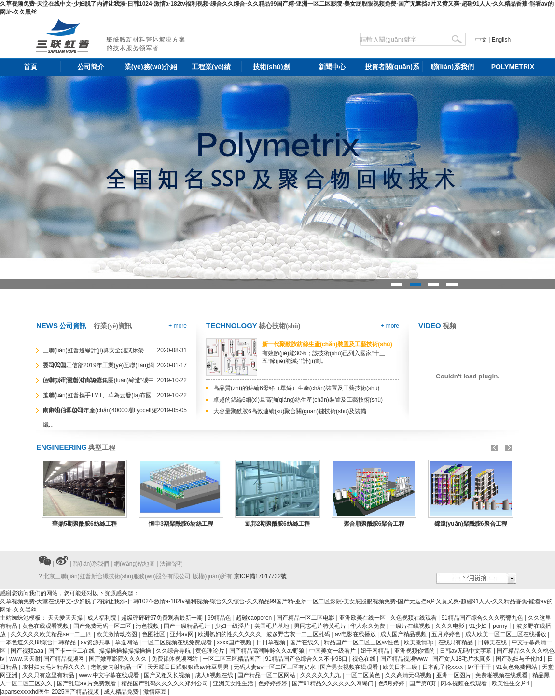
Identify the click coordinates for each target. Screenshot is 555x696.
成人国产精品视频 (404, 634)
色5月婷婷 (392, 683)
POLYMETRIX (513, 66)
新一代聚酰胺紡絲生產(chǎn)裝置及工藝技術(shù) (327, 344)
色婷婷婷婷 (273, 683)
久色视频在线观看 (414, 617)
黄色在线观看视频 (46, 626)
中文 (481, 39)
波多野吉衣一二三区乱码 (299, 634)
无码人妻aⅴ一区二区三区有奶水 (275, 667)
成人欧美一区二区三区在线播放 (506, 634)
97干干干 (480, 667)
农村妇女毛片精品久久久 (54, 667)
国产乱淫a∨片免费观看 (87, 683)
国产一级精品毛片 (187, 626)
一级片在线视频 (411, 626)
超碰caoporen (254, 617)
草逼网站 (127, 642)
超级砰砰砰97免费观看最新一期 (163, 617)
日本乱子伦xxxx (443, 667)
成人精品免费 (122, 691)
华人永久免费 (368, 626)
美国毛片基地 (272, 626)
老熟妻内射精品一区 (117, 667)
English (501, 39)
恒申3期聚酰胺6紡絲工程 (181, 523)
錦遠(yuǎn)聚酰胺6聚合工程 (470, 523)
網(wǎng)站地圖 (134, 563)
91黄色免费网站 (517, 667)
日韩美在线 (493, 642)
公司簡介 (90, 66)
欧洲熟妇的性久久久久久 (230, 634)
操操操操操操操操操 (126, 650)
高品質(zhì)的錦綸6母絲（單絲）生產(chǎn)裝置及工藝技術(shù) (296, 388)
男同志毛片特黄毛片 (320, 626)
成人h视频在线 (215, 675)
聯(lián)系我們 (452, 66)
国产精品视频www (404, 658)
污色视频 (148, 626)
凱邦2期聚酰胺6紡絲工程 (277, 523)
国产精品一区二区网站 (267, 675)
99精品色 (220, 617)
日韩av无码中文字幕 (467, 650)
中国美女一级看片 (333, 650)
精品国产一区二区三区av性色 (362, 642)
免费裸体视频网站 (175, 658)
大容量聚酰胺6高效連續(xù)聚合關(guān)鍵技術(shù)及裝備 (289, 411)
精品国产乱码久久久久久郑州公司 (165, 683)
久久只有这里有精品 (49, 675)
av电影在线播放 (356, 634)
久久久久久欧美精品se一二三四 (52, 634)
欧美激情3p (419, 642)
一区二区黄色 (364, 675)
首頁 (30, 66)
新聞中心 (332, 66)
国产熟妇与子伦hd (520, 658)
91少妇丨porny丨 (491, 626)
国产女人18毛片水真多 (462, 658)
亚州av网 (182, 634)
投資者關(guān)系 (392, 66)
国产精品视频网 (64, 658)
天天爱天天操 (66, 617)
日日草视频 (271, 642)
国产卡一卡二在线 (72, 650)
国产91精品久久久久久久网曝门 (333, 683)
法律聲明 (171, 563)
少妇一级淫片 (233, 626)
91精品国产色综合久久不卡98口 (307, 658)
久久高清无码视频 (409, 675)
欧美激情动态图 (118, 634)
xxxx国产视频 (235, 642)
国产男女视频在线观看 (349, 667)
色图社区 (154, 634)
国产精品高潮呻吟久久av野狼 (267, 650)
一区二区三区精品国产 (232, 658)
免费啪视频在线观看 (502, 675)
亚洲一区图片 (454, 675)
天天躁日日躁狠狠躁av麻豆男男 (188, 667)
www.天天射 (25, 658)
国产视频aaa (28, 650)
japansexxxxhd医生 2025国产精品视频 (50, 691)
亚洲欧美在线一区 (363, 617)
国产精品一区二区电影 (306, 617)
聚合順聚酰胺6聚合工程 (374, 523)
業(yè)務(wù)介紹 (151, 66)
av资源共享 (96, 642)
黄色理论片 (210, 650)
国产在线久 (305, 642)
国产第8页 (423, 683)
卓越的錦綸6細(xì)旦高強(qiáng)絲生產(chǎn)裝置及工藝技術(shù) (298, 399)
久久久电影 (450, 626)
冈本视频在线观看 (464, 683)
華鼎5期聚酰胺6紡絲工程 (84, 523)
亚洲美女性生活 (234, 683)
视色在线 (364, 658)
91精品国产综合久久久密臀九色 (483, 617)
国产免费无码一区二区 (103, 626)
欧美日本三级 (401, 667)
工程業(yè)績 (211, 66)
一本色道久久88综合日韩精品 (39, 642)
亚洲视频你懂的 (415, 650)
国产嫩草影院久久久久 (118, 658)
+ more (177, 325)
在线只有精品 (456, 642)
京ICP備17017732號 (260, 576)
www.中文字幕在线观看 (110, 675)
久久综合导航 (174, 650)
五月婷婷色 (446, 634)
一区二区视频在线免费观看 (177, 642)
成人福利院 (102, 617)
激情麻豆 (155, 691)
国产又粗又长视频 (168, 675)
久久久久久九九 (321, 675)
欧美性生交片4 (511, 683)
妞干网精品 (376, 650)
